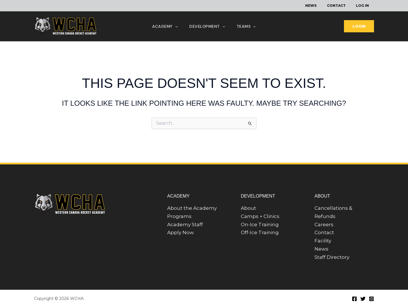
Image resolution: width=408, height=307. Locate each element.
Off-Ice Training (260, 232)
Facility (322, 241)
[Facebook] (354, 298)
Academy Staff (185, 224)
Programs (179, 216)
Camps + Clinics (260, 216)
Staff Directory (331, 257)
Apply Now (180, 232)
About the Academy (192, 208)
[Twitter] (363, 298)
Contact (324, 232)
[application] (174, 26)
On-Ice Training (260, 224)
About (248, 208)
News (321, 249)
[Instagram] (371, 298)
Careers (323, 224)
